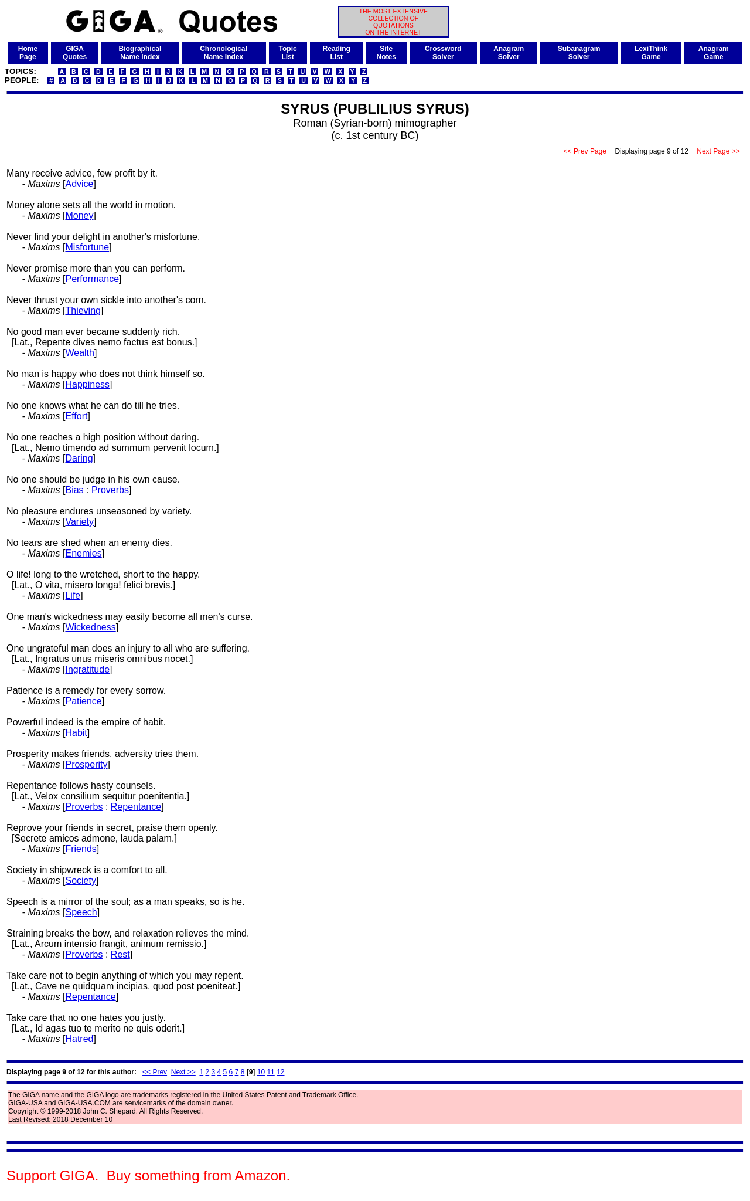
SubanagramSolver (579, 53)
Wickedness (90, 627)
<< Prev (154, 1072)
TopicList (288, 53)
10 (261, 1072)
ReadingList (336, 53)
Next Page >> (718, 151)
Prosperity (86, 764)
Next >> (183, 1072)
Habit (76, 733)
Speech (81, 912)
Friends (80, 849)
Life (72, 595)
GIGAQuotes (75, 53)
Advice (79, 184)
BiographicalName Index (140, 53)
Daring (79, 458)
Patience (83, 701)
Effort (76, 416)
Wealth (79, 353)
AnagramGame (713, 53)
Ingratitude (87, 669)
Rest (120, 954)
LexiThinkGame (651, 53)
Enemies (83, 553)
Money (79, 215)
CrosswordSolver (443, 53)
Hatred (79, 1039)
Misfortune (87, 247)
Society (80, 881)
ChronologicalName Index (223, 53)
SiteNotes (386, 53)
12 (280, 1072)
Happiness (87, 384)
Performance (92, 279)
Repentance (136, 807)
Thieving (82, 310)
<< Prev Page (584, 151)
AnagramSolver (508, 53)
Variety (79, 522)
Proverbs (110, 490)
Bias (74, 490)
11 (270, 1072)
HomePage (28, 53)
